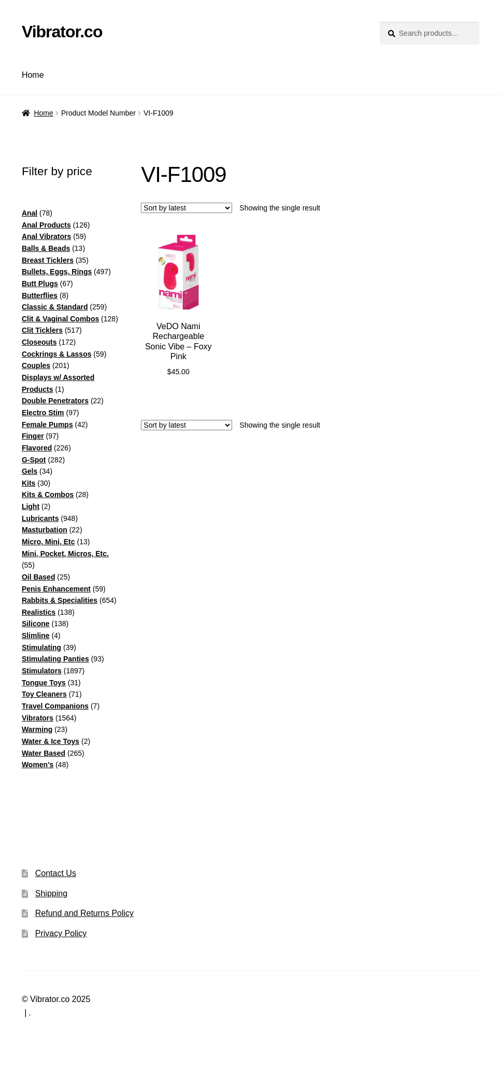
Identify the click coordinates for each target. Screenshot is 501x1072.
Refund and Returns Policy (84, 913)
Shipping (51, 893)
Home (33, 74)
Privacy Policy (61, 933)
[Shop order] (186, 208)
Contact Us (55, 873)
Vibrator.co (62, 31)
